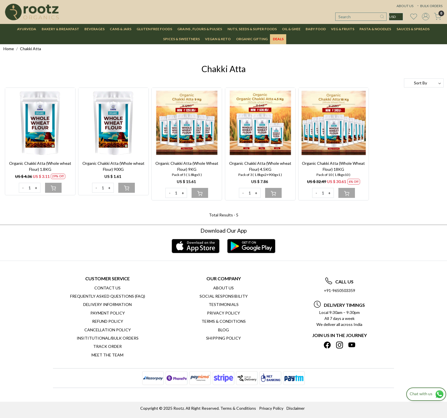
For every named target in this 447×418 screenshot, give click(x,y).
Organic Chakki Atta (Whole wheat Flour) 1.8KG (40, 166)
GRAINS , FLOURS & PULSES (199, 29)
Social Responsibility (224, 296)
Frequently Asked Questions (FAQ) (107, 296)
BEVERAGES (94, 29)
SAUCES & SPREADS (413, 29)
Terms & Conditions (224, 321)
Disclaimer (296, 408)
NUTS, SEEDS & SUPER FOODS (252, 29)
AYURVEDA (26, 29)
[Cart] (53, 188)
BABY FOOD (316, 29)
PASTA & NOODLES (375, 29)
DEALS (278, 39)
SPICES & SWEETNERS (181, 39)
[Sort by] (424, 83)
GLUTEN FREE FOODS (154, 29)
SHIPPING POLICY (223, 338)
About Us (223, 287)
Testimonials (224, 304)
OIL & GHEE (291, 29)
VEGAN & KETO (218, 39)
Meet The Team (107, 354)
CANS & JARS (120, 29)
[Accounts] (426, 16)
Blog (223, 329)
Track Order (107, 346)
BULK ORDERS (429, 6)
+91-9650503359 (339, 290)
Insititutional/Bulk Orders (108, 338)
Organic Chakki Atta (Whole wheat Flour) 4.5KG (260, 166)
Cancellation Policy (107, 329)
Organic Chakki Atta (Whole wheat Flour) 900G (113, 166)
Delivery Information (107, 304)
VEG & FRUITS (342, 29)
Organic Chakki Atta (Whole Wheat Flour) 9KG (186, 166)
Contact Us (107, 287)
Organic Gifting (252, 39)
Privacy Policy (223, 313)
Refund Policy (107, 321)
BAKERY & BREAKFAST (60, 29)
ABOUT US (405, 6)
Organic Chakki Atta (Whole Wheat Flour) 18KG (333, 166)
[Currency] (396, 17)
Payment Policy (107, 313)
